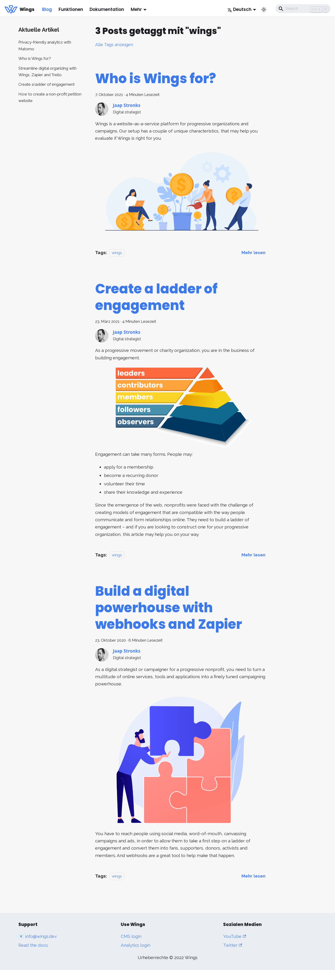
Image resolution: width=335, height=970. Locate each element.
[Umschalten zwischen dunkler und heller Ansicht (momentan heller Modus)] (263, 9)
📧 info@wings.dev (37, 936)
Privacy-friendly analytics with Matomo (44, 45)
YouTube (234, 936)
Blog (47, 9)
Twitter (232, 945)
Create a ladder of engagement (46, 84)
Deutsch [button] (239, 9)
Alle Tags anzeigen (114, 44)
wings (117, 252)
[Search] (303, 8)
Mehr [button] (136, 9)
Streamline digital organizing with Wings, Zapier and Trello (47, 71)
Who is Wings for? (34, 58)
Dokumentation (107, 9)
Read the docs (33, 945)
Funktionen (71, 9)
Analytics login (135, 945)
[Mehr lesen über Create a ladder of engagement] (253, 554)
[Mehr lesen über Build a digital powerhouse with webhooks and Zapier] (253, 875)
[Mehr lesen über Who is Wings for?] (253, 252)
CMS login (131, 936)
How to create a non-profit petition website (49, 97)
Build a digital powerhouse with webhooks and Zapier (168, 608)
